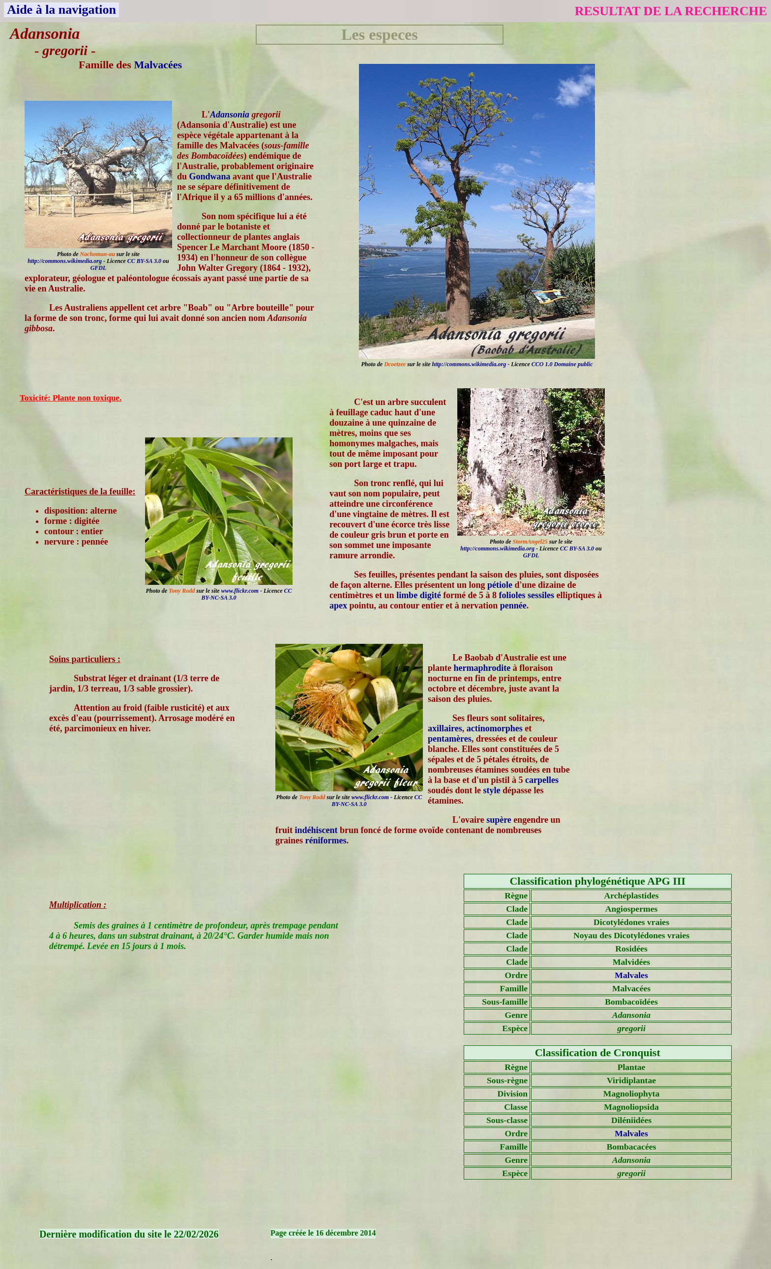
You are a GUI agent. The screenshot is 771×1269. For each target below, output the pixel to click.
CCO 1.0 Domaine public (562, 364)
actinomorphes (495, 728)
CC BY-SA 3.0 (144, 261)
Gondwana (210, 176)
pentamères (450, 739)
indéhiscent (316, 830)
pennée (513, 605)
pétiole (499, 585)
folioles (512, 595)
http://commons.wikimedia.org (469, 364)
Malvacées (158, 64)
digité (430, 595)
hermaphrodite (482, 668)
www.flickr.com (240, 590)
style (492, 790)
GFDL (98, 267)
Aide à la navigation (61, 9)
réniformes (326, 840)
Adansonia (229, 114)
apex (338, 605)
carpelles (542, 780)
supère (498, 820)
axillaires (445, 728)
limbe (406, 595)
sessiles (541, 595)
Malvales (631, 975)
